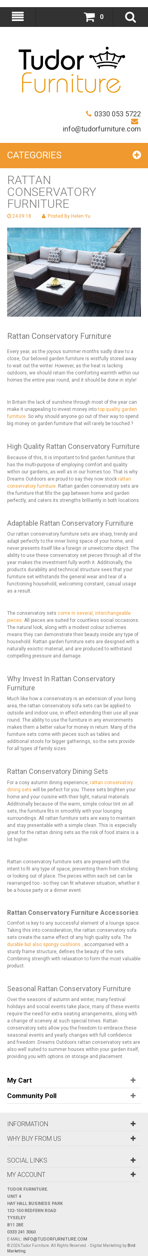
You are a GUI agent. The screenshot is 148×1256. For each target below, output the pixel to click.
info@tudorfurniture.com (102, 125)
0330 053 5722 (113, 114)
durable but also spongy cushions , (45, 944)
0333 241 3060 (21, 1232)
